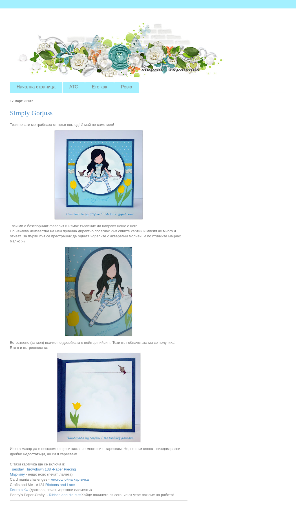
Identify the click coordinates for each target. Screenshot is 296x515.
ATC (73, 86)
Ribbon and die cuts (65, 495)
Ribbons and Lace (59, 485)
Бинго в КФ (19, 490)
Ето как (99, 86)
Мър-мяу (17, 474)
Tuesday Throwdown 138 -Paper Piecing (43, 469)
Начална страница (36, 86)
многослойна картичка (70, 479)
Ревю (126, 86)
